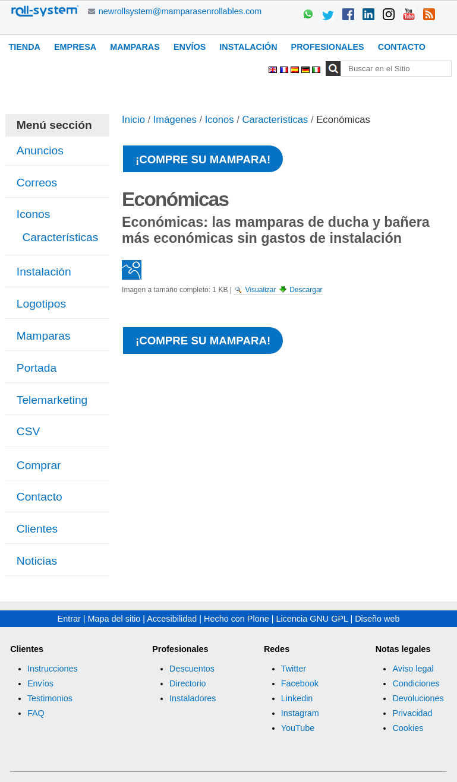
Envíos (190, 47)
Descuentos (192, 668)
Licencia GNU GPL (312, 618)
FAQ (36, 713)
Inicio (133, 119)
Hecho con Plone (236, 618)
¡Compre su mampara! (202, 159)
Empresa (75, 47)
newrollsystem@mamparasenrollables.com (180, 11)
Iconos (219, 119)
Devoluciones (417, 698)
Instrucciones (52, 668)
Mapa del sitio (114, 618)
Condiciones (415, 683)
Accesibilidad (172, 618)
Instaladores (192, 698)
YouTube (298, 728)
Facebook (300, 683)
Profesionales (327, 47)
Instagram (300, 713)
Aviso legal (412, 668)
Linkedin (297, 698)
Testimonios (50, 698)
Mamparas (135, 47)
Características (275, 119)
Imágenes (175, 119)
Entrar (69, 618)
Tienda (24, 47)
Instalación (248, 47)
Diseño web (377, 618)
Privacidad (412, 713)
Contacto (402, 47)
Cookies (407, 728)
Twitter (293, 668)
